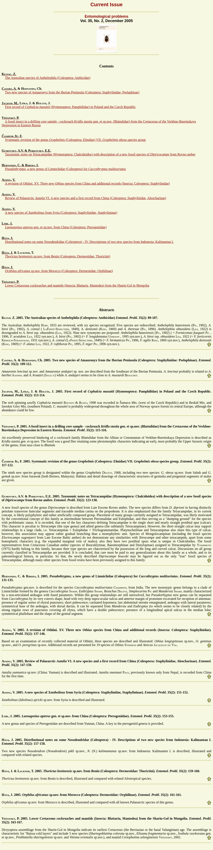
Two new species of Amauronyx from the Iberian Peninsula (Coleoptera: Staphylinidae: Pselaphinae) (72, 92)
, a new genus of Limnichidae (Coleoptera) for (65, 169)
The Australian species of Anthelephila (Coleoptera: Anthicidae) (47, 78)
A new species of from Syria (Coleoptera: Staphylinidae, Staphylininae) (61, 212)
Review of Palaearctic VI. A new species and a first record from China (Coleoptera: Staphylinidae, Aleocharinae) (85, 198)
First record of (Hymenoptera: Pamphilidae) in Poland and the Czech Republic (70, 107)
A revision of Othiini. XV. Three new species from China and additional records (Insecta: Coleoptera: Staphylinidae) (87, 183)
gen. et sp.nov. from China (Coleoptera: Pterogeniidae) (55, 227)
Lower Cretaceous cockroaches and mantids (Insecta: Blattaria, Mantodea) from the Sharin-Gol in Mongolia (77, 285)
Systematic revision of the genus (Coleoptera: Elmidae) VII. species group (75, 140)
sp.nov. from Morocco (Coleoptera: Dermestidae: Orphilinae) (59, 271)
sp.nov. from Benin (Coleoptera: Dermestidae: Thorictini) (57, 256)
